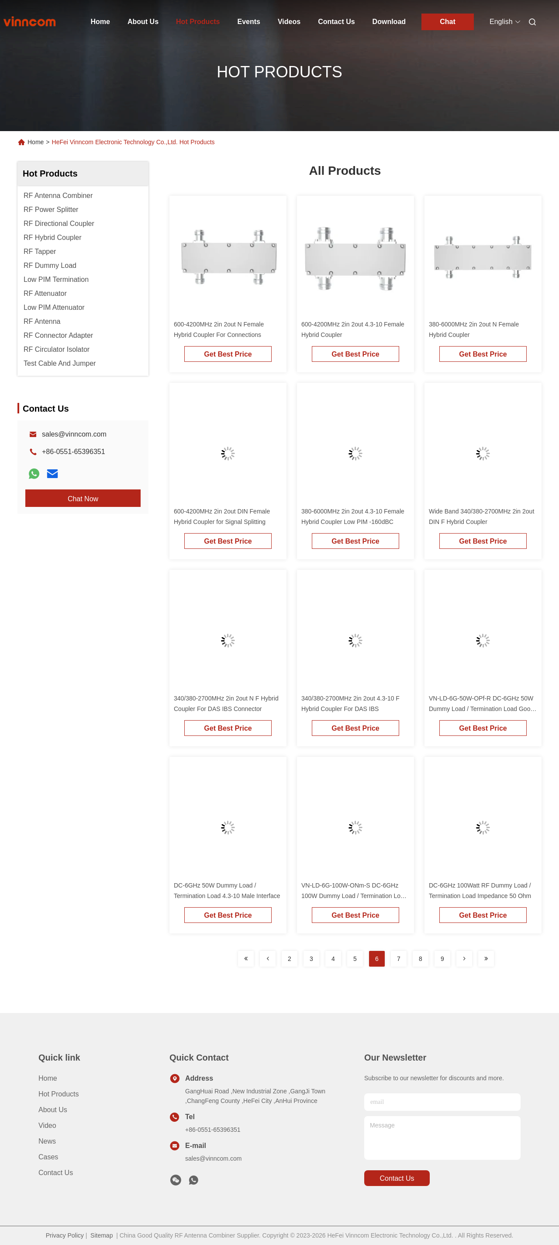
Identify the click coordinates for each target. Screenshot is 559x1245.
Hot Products (198, 21)
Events (249, 21)
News (47, 1141)
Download (389, 21)
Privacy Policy (65, 1235)
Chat (447, 21)
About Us (143, 21)
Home (100, 21)
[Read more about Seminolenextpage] (246, 959)
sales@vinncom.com (74, 434)
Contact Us (336, 21)
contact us (397, 1178)
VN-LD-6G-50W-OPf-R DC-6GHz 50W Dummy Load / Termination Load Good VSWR (481, 709)
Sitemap (101, 1235)
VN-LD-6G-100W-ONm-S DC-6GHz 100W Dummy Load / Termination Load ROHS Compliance (354, 896)
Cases (48, 1157)
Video (47, 1125)
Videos (289, 21)
